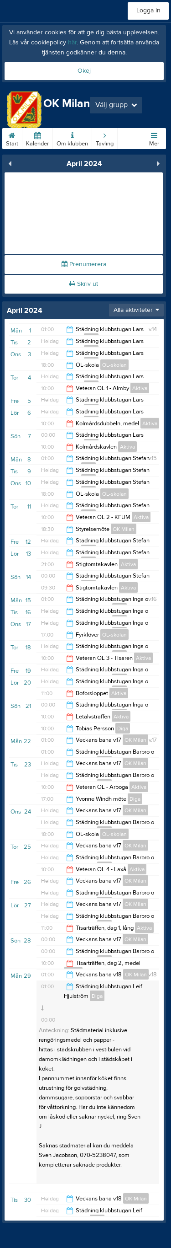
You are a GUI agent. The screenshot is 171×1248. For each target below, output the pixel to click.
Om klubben (72, 137)
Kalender (37, 137)
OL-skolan (114, 365)
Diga (122, 728)
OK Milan (124, 529)
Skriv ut (83, 284)
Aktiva (139, 388)
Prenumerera (84, 264)
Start (12, 137)
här (72, 42)
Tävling (105, 137)
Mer (154, 137)
